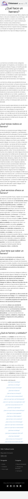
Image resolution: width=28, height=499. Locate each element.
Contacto (4, 466)
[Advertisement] (13, 47)
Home (3, 464)
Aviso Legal (4, 469)
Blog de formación (20, 464)
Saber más (4, 455)
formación (18, 471)
